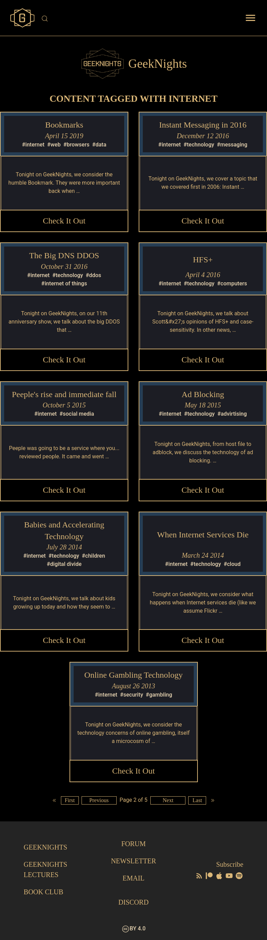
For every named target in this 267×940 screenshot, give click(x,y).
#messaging (232, 144)
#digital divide (64, 564)
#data (99, 144)
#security (131, 694)
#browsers (76, 144)
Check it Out (64, 220)
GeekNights (45, 847)
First (70, 800)
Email (133, 878)
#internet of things (64, 283)
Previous (99, 800)
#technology (198, 144)
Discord (133, 902)
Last (197, 800)
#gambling (159, 694)
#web (54, 144)
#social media (77, 414)
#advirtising (232, 414)
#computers (232, 283)
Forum (133, 844)
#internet (33, 144)
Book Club (43, 892)
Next (168, 800)
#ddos (93, 275)
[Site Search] (134, 18)
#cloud (232, 564)
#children (93, 556)
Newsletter (133, 861)
